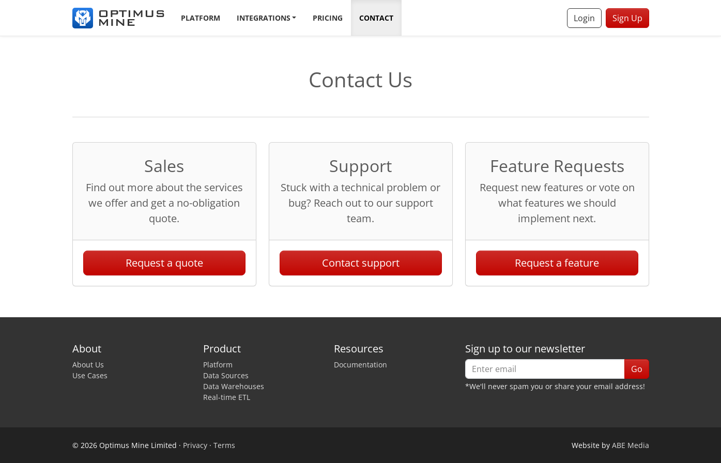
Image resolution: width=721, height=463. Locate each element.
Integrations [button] (263, 18)
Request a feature (557, 263)
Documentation (360, 364)
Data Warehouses (233, 386)
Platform (200, 18)
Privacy (195, 445)
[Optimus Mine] (118, 18)
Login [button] (584, 18)
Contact (376, 18)
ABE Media (630, 445)
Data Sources (226, 375)
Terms (224, 445)
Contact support (361, 263)
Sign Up (627, 18)
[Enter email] (545, 369)
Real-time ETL (226, 397)
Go (636, 369)
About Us (88, 364)
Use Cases (90, 375)
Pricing (328, 18)
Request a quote (164, 263)
